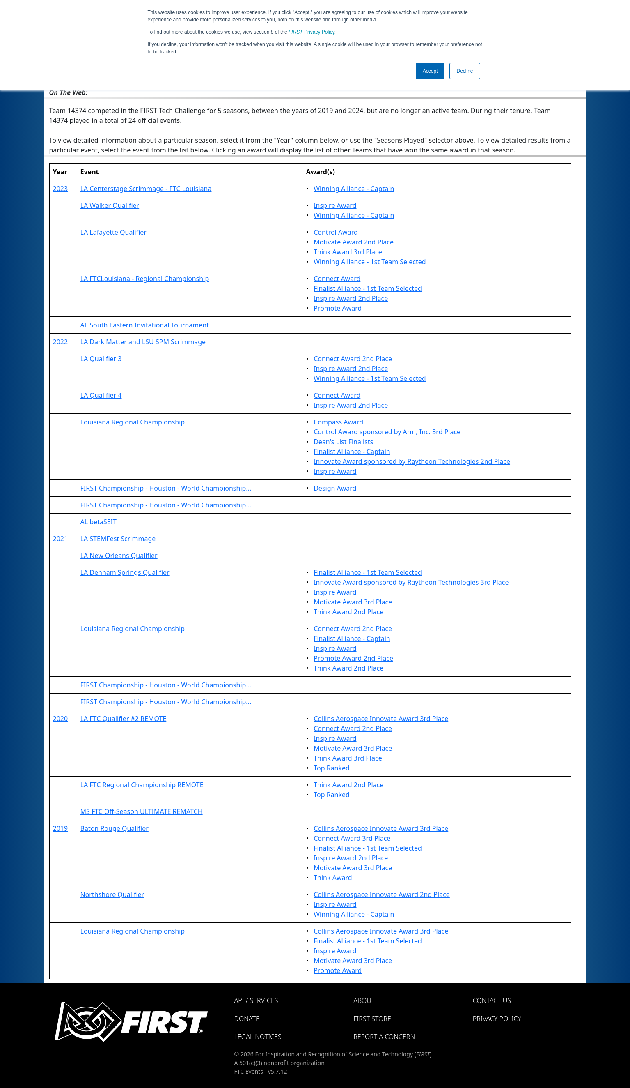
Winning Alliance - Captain (354, 188)
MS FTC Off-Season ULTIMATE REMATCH (141, 811)
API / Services (256, 1000)
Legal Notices (258, 1036)
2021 (60, 538)
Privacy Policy (311, 32)
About (364, 1000)
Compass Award (338, 421)
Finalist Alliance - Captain (352, 451)
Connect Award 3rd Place (352, 838)
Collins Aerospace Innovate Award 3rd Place (381, 718)
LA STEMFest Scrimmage (118, 538)
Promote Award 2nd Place (353, 658)
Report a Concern (384, 1036)
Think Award (333, 877)
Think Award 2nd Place (348, 611)
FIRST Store (372, 1018)
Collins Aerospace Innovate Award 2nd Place (382, 894)
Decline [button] (464, 71)
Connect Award (337, 278)
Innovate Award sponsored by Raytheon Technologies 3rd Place (411, 582)
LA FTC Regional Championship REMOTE (142, 784)
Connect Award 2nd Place (353, 358)
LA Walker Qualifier (110, 205)
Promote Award (338, 308)
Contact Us (492, 1000)
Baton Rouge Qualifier (114, 828)
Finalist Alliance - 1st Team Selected (368, 288)
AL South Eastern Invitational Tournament (144, 325)
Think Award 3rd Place (348, 251)
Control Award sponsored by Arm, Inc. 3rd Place (387, 431)
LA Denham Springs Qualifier (125, 572)
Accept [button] (430, 71)
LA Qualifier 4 (101, 395)
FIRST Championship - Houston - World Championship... (166, 488)
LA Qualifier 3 (101, 358)
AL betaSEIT (98, 521)
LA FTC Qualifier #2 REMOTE (123, 718)
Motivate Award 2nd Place (354, 242)
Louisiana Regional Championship (132, 421)
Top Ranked (332, 767)
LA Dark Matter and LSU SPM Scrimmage (143, 341)
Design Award (335, 488)
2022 (60, 341)
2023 (60, 188)
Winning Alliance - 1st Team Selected (370, 261)
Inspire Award (335, 205)
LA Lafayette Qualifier (113, 232)
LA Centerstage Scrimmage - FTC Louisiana (146, 188)
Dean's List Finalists (343, 441)
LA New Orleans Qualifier (119, 555)
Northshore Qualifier (112, 894)
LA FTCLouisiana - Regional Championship (144, 278)
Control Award (336, 232)
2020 (60, 718)
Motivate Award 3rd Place (353, 601)
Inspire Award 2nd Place (351, 298)
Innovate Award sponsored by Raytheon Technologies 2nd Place (412, 461)
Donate (246, 1018)
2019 (60, 828)
